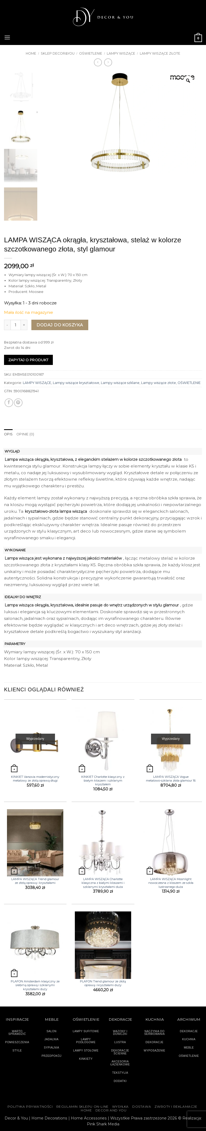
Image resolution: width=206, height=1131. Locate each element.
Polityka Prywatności (30, 1107)
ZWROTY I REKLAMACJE (175, 1107)
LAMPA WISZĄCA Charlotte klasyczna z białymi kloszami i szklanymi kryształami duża (103, 882)
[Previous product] (108, 62)
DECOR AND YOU (111, 1110)
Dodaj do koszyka (59, 324)
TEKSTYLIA (120, 1072)
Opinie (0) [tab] (25, 434)
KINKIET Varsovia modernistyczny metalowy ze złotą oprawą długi (35, 778)
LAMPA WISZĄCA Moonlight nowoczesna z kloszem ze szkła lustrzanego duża (170, 882)
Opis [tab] (8, 434)
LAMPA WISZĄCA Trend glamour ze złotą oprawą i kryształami (35, 880)
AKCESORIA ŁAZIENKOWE (120, 1063)
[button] (7, 36)
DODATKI (120, 1080)
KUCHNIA (188, 1039)
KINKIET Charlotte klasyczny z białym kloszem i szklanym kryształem (102, 780)
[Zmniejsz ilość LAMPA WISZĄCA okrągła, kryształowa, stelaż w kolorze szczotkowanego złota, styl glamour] (7, 325)
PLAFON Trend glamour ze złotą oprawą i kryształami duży (103, 983)
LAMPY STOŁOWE (86, 1050)
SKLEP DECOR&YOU (58, 53)
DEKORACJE (189, 1031)
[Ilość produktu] (15, 325)
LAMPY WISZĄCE (121, 53)
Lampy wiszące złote (160, 53)
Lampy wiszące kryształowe (76, 383)
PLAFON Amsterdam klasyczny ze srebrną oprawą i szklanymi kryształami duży (35, 985)
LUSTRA (120, 1042)
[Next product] (98, 62)
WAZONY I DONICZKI (120, 1032)
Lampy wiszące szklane (120, 383)
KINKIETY (86, 1058)
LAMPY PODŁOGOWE (86, 1041)
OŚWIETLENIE (90, 53)
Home (31, 53)
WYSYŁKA (120, 1107)
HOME (86, 1110)
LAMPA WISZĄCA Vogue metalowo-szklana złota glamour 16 (171, 778)
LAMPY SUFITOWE (86, 1031)
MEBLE (189, 1047)
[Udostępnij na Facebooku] (9, 402)
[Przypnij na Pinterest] (18, 402)
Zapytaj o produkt (28, 360)
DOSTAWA (141, 1107)
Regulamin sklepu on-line (82, 1107)
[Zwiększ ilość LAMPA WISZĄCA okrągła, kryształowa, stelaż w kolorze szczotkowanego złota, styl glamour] (24, 325)
